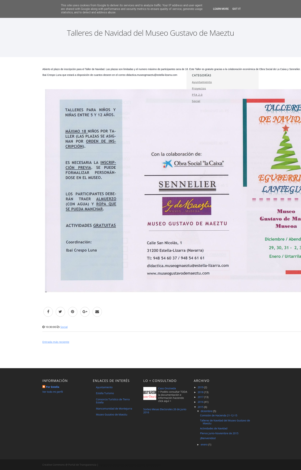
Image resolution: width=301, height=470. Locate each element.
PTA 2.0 (197, 94)
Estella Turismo (105, 393)
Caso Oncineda (167, 388)
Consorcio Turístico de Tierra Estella (113, 401)
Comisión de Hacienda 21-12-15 (218, 415)
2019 (201, 387)
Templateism (152, 464)
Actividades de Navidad (213, 428)
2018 (201, 392)
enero (204, 444)
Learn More (221, 8)
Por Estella (52, 387)
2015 (201, 407)
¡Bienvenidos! (208, 438)
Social (64, 327)
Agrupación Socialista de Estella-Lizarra (122, 464)
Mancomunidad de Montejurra (114, 408)
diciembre (207, 411)
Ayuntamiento (202, 82)
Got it (236, 8)
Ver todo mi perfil (52, 391)
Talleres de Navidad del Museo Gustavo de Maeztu (225, 422)
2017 (201, 397)
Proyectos (199, 88)
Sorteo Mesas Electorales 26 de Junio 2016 (164, 411)
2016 (201, 402)
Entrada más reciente (55, 342)
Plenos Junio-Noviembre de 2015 (219, 433)
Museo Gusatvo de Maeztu (111, 414)
